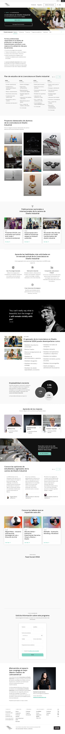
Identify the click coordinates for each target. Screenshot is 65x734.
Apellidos (35, 629)
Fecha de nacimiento (26, 635)
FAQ (50, 32)
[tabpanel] (11, 92)
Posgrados (39, 4)
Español (57, 1)
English (58, 1)
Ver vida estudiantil (44, 455)
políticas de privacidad (34, 653)
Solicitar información (49, 4)
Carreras (7, 12)
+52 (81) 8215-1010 (8, 718)
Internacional (28, 717)
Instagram (58, 712)
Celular (23, 641)
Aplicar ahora (17, 20)
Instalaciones (18, 715)
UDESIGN (17, 719)
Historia (17, 713)
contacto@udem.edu (9, 722)
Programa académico (37, 32)
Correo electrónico (37, 641)
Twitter (58, 716)
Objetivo (15, 32)
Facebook (58, 714)
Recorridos (18, 723)
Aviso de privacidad (19, 731)
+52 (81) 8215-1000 (8, 715)
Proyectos (27, 32)
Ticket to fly (38, 720)
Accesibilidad (39, 713)
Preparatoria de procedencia (28, 647)
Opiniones (45, 32)
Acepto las (31, 653)
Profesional (33, 4)
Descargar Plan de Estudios (19, 24)
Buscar (58, 5)
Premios (38, 715)
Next (59, 77)
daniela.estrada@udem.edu (39, 699)
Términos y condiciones (28, 731)
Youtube (58, 718)
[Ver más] (61, 32)
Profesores (21, 32)
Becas (47, 717)
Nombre (23, 629)
